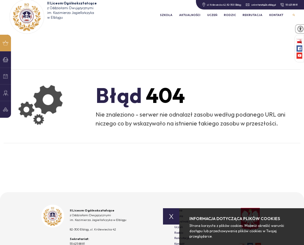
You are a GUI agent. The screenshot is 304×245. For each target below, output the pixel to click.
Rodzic (230, 15)
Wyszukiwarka (294, 14)
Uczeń (212, 15)
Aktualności (189, 15)
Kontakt (276, 15)
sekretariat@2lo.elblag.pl (261, 4)
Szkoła (166, 15)
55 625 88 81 (289, 5)
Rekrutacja (252, 15)
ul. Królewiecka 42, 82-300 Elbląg (221, 5)
